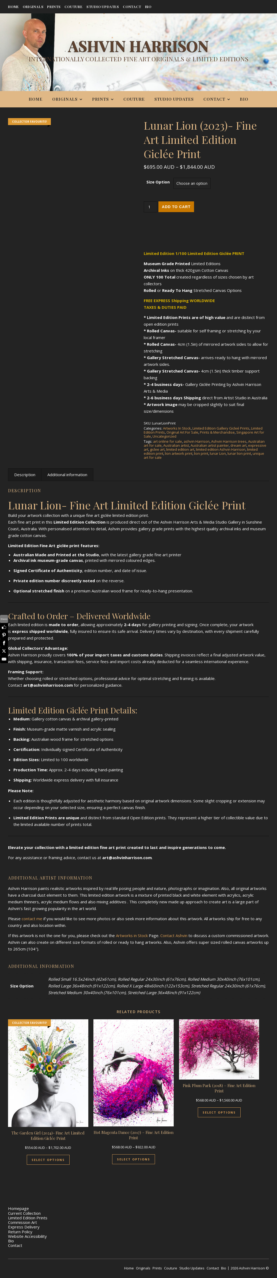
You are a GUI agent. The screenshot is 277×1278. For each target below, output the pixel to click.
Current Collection (24, 1213)
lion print (201, 453)
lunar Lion (218, 453)
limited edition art (180, 449)
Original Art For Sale (182, 432)
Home (13, 6)
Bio (148, 6)
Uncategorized (164, 436)
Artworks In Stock (177, 428)
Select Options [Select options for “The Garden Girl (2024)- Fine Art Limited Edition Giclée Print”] (48, 1160)
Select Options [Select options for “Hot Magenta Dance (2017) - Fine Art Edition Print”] (133, 1159)
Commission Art (22, 1222)
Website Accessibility (27, 1236)
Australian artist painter (210, 445)
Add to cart (176, 207)
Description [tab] (24, 474)
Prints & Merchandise (217, 432)
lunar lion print (239, 453)
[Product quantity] (150, 206)
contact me (32, 918)
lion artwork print (178, 453)
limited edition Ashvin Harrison (220, 449)
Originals (33, 6)
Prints (54, 6)
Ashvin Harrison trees (228, 441)
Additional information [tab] (67, 474)
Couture (73, 6)
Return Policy (20, 1231)
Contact (132, 6)
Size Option (158, 182)
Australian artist (176, 445)
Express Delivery (24, 1227)
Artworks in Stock (132, 935)
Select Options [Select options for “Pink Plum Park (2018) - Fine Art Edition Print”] (219, 1112)
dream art (238, 445)
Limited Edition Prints (27, 1217)
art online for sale (167, 441)
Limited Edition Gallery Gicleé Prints (220, 428)
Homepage (18, 1208)
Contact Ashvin (173, 935)
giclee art (157, 449)
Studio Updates (102, 6)
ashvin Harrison (197, 441)
